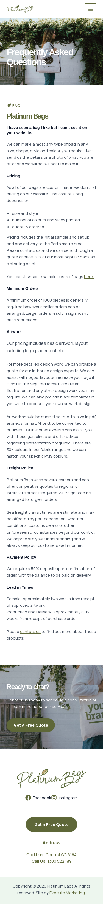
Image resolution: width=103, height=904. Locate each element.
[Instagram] (64, 798)
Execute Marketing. (67, 892)
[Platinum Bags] (20, 9)
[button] (51, 824)
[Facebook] (38, 798)
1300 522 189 (60, 861)
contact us (30, 631)
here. (89, 276)
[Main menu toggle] (90, 9)
